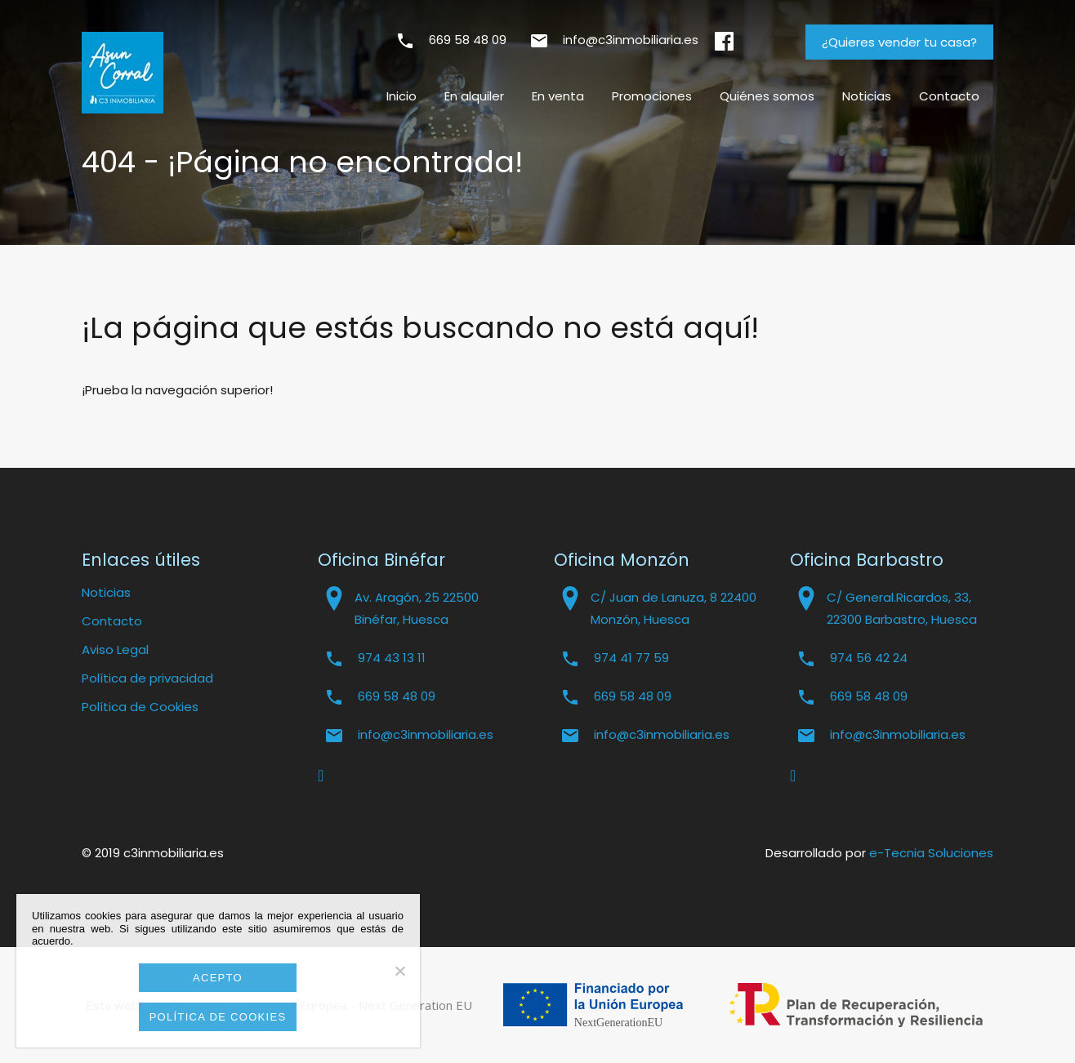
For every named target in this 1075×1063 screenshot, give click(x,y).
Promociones (652, 96)
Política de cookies (218, 1017)
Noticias (866, 96)
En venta (558, 96)
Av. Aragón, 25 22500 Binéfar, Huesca (417, 608)
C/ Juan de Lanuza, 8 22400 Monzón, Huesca (673, 608)
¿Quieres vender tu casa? (899, 42)
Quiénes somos (767, 96)
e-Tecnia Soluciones (931, 852)
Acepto (218, 978)
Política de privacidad (147, 678)
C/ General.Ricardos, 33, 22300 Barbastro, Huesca (902, 608)
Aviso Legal (115, 649)
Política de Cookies (140, 707)
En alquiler (474, 96)
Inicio (401, 96)
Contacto (949, 96)
